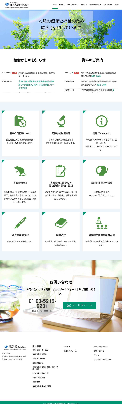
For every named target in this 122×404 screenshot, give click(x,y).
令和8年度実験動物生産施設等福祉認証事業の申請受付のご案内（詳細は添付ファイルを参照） (36, 84)
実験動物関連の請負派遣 (42, 386)
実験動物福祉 (38, 363)
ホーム (55, 5)
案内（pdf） (96, 76)
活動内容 (84, 5)
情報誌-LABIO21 (39, 358)
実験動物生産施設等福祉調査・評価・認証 (45, 368)
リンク (116, 5)
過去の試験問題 (39, 378)
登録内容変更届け (95, 5)
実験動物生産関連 (39, 354)
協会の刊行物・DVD (40, 350)
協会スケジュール (73, 5)
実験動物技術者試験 (40, 373)
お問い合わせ (108, 5)
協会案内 (62, 5)
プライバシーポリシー (102, 359)
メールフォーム (82, 305)
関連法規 (36, 382)
